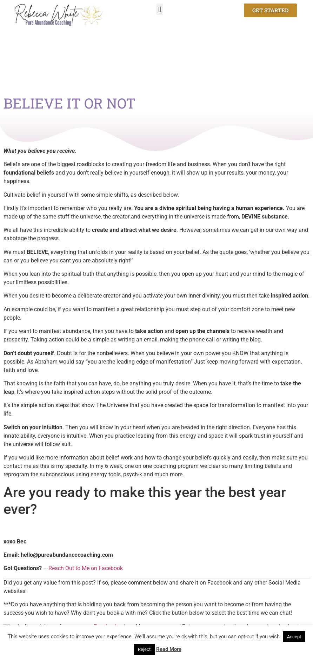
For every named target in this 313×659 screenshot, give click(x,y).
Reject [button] (144, 649)
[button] (159, 9)
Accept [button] (294, 636)
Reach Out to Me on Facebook (85, 568)
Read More (168, 649)
